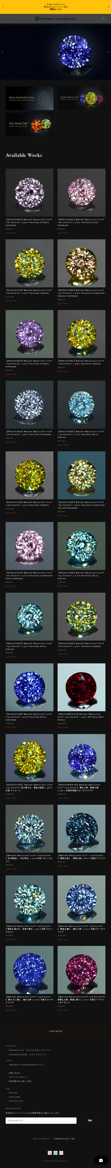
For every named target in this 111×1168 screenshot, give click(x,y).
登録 (90, 1120)
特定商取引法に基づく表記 (20, 1081)
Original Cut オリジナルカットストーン (30, 1050)
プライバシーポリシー (18, 1077)
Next (108, 52)
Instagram (14, 1097)
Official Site (16, 1101)
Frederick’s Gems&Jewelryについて (26, 1065)
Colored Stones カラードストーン (27, 1054)
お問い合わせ (14, 1073)
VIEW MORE (55, 1031)
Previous (2, 52)
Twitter (13, 1093)
